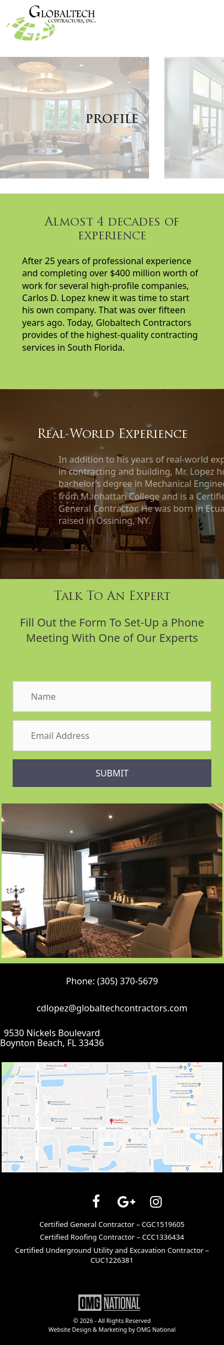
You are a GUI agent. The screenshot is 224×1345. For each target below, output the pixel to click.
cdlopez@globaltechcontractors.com (111, 1008)
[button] (112, 773)
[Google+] (125, 1202)
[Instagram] (155, 1202)
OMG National (155, 1329)
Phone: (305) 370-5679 (112, 981)
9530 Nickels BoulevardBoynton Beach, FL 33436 (52, 1038)
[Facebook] (96, 1202)
